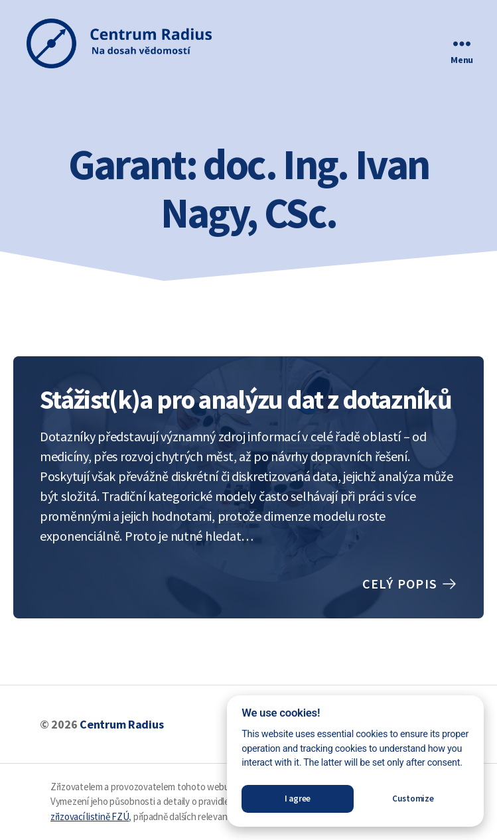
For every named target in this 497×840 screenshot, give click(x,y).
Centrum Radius (121, 724)
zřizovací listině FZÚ (89, 816)
